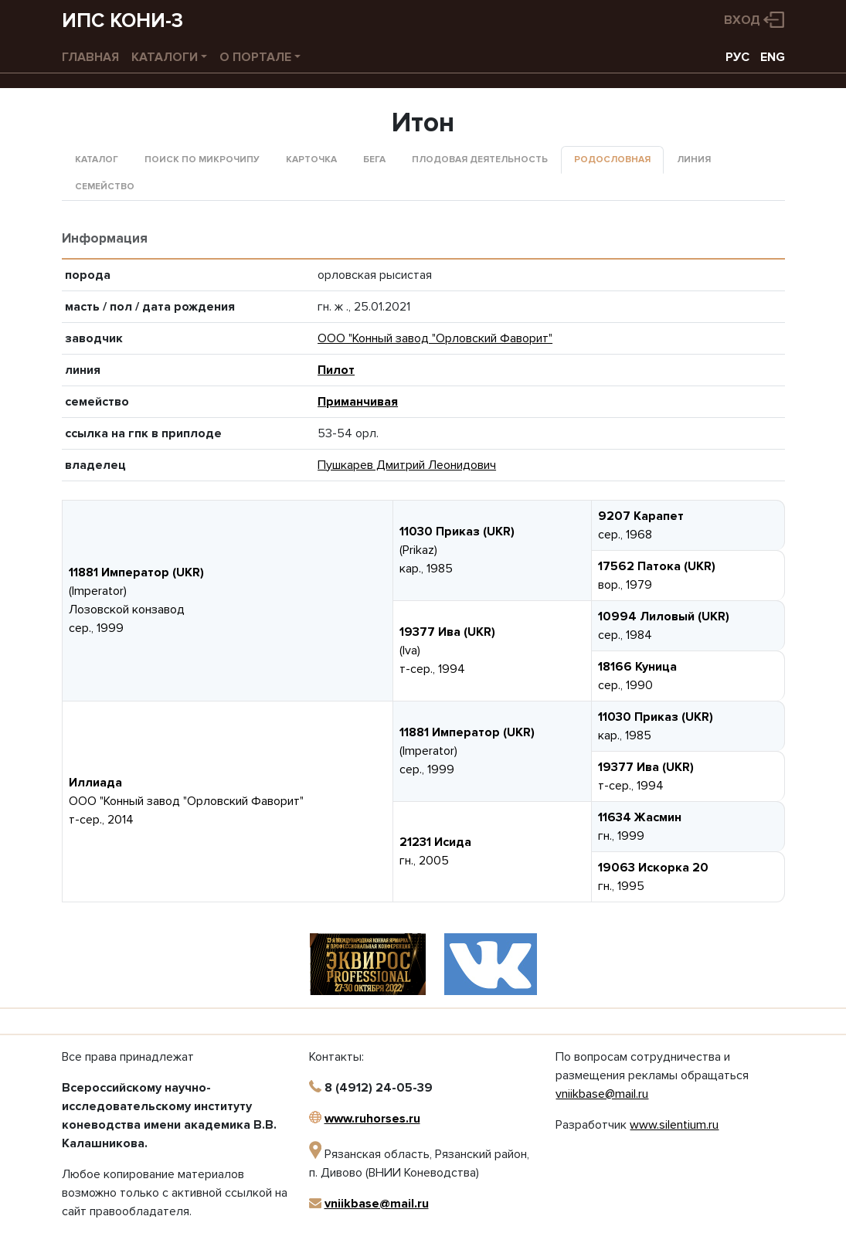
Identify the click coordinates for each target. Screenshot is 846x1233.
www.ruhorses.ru (372, 1118)
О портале (255, 57)
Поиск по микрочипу (202, 159)
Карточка (311, 159)
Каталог (96, 159)
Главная (90, 57)
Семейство (104, 186)
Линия (694, 159)
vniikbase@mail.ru (376, 1203)
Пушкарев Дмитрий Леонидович (407, 465)
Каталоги (164, 57)
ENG (772, 57)
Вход (742, 20)
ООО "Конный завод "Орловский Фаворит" (435, 338)
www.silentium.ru (674, 1125)
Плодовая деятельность (480, 159)
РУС (737, 57)
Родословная (612, 159)
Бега (374, 159)
